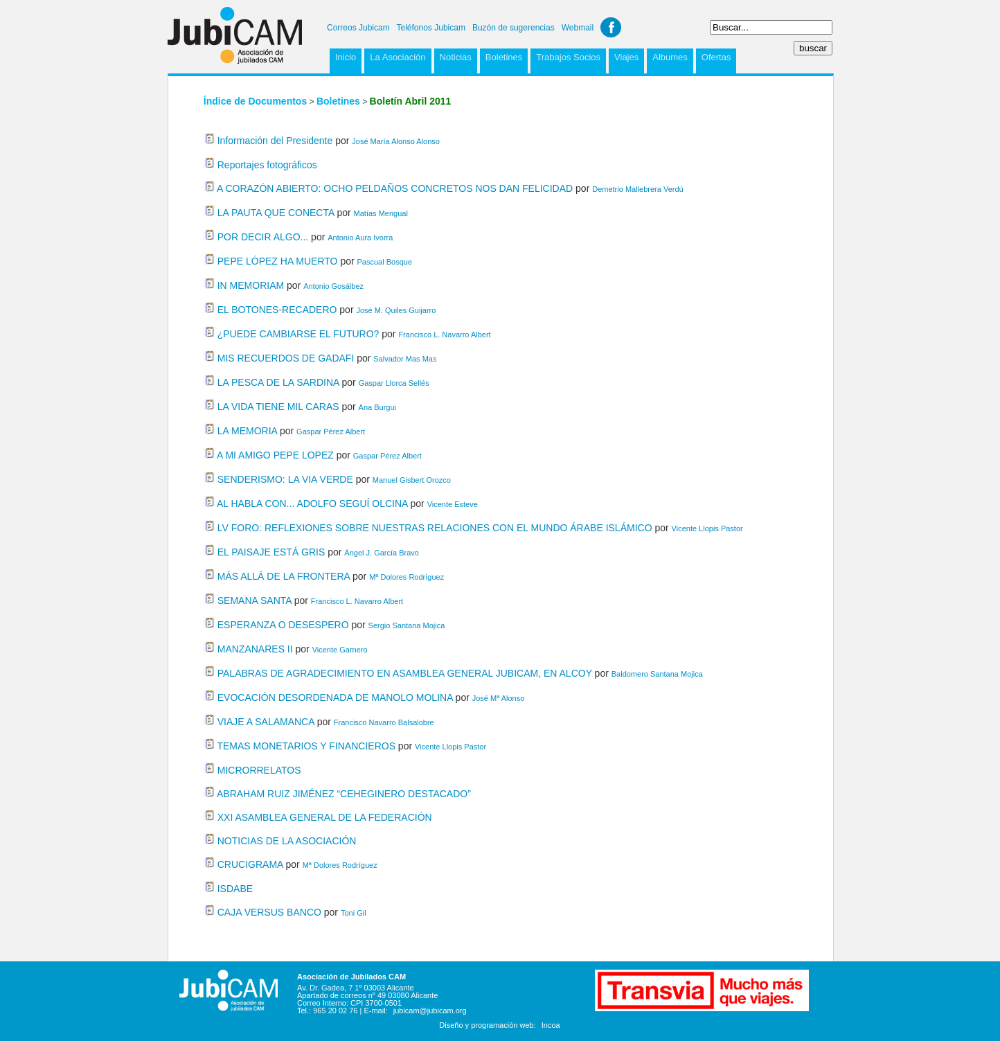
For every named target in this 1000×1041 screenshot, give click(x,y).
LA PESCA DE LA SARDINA (278, 382)
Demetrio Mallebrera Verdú (637, 189)
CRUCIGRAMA (250, 864)
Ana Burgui (377, 407)
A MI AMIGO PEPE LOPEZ (275, 455)
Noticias (456, 57)
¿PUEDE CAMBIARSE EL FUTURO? (298, 333)
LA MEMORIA (247, 430)
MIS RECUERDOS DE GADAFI (286, 358)
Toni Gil (353, 913)
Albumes (670, 57)
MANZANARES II (255, 649)
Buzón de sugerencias (513, 28)
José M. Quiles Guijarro (396, 310)
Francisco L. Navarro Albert (444, 334)
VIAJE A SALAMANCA (265, 721)
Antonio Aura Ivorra (360, 237)
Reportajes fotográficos (267, 164)
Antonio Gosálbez (333, 286)
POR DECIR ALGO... (262, 236)
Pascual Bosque (385, 262)
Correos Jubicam (358, 28)
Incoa (551, 1025)
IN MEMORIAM (250, 285)
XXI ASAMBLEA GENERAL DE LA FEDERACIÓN (324, 817)
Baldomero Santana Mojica (657, 674)
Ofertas (716, 57)
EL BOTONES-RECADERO (277, 309)
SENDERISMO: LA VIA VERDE (285, 479)
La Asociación (397, 57)
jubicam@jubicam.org (430, 1010)
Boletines (503, 57)
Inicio (345, 57)
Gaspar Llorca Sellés (394, 383)
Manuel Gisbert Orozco (412, 480)
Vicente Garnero (340, 650)
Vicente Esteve (452, 504)
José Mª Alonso (498, 698)
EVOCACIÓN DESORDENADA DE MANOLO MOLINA (335, 697)
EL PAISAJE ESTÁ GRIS (271, 552)
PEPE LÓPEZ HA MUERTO (277, 261)
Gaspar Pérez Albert (330, 431)
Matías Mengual (381, 213)
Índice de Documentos (255, 101)
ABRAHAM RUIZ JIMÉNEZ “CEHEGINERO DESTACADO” (344, 793)
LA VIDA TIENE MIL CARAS (278, 406)
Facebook (610, 27)
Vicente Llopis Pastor (707, 528)
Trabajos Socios (568, 57)
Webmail (577, 28)
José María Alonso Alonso (396, 141)
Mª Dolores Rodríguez (406, 577)
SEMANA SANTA (254, 600)
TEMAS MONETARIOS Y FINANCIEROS (306, 745)
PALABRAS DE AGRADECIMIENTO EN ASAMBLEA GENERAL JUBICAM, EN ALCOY (404, 673)
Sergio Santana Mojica (406, 625)
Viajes (626, 57)
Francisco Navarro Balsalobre (384, 722)
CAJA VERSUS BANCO (269, 912)
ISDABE (235, 888)
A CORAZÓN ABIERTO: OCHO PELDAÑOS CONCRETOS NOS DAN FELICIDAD (395, 188)
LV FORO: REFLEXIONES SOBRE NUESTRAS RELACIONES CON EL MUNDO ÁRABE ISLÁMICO (434, 527)
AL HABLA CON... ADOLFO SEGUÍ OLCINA (312, 503)
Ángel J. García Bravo (381, 553)
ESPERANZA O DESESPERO (283, 624)
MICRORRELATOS (259, 770)
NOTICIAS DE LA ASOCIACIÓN (287, 840)
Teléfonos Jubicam (431, 28)
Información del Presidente (275, 140)
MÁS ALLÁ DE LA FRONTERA (283, 576)
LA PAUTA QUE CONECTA (275, 212)
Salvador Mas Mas (404, 359)
